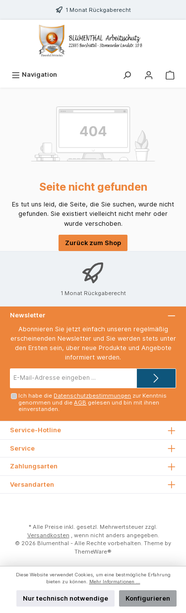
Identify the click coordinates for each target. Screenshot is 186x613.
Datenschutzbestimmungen (92, 395)
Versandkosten (48, 535)
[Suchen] (127, 74)
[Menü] (34, 74)
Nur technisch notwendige (65, 598)
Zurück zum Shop (93, 243)
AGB (80, 402)
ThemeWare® (93, 551)
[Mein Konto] (149, 74)
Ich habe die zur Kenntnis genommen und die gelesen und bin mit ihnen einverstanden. (92, 402)
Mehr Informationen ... (114, 581)
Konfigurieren (147, 598)
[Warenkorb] (170, 74)
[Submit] (156, 378)
